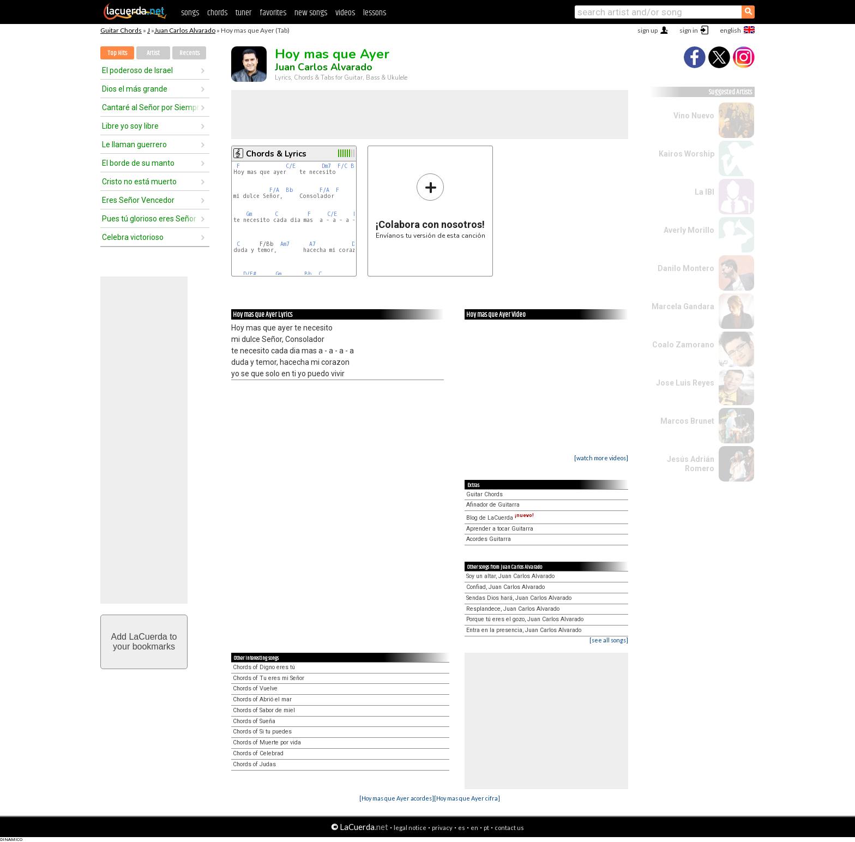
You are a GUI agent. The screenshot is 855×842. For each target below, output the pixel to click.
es (461, 827)
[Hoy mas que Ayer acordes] (396, 798)
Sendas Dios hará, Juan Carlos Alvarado (518, 598)
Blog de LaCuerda (500, 517)
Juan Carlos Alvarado (184, 30)
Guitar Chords (121, 30)
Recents (189, 53)
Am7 (285, 244)
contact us (509, 827)
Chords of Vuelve (255, 688)
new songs (310, 13)
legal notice (410, 827)
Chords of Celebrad (258, 753)
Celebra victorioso (133, 237)
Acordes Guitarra (488, 539)
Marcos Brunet (687, 421)
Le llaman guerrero (134, 144)
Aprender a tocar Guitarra (499, 528)
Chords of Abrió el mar (262, 699)
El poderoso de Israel (137, 70)
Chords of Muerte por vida (267, 742)
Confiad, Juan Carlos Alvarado (505, 587)
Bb (289, 190)
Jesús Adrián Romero (690, 464)
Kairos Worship (686, 153)
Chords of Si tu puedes (262, 731)
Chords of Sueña (254, 721)
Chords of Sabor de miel (264, 710)
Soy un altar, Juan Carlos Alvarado (510, 576)
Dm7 (326, 166)
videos (345, 13)
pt (486, 827)
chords (217, 13)
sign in (688, 30)
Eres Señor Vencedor (138, 200)
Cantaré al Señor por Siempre (151, 107)
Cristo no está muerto (139, 181)
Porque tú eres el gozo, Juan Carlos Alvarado (524, 619)
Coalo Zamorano (683, 344)
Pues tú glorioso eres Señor (149, 218)
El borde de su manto (138, 163)
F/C (342, 166)
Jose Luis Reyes (685, 382)
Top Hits (117, 53)
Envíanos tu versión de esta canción (430, 206)
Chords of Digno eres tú (264, 667)
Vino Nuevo (693, 115)
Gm (249, 214)
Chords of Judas (254, 764)
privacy (442, 827)
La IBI (704, 192)
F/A (274, 190)
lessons (374, 13)
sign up (647, 30)
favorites (273, 13)
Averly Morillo (689, 230)
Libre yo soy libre (130, 126)
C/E (291, 166)
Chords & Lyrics (276, 153)
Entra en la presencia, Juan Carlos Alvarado (523, 630)
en (474, 827)
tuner (243, 13)
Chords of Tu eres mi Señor (268, 678)
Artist (153, 53)
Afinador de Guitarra (493, 504)
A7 (312, 244)
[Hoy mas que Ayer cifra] (467, 798)
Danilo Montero (686, 268)
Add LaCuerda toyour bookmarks (144, 641)
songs (190, 13)
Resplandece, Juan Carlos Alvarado (512, 608)
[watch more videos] (601, 457)
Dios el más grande (134, 89)
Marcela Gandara (683, 306)
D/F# (249, 274)
